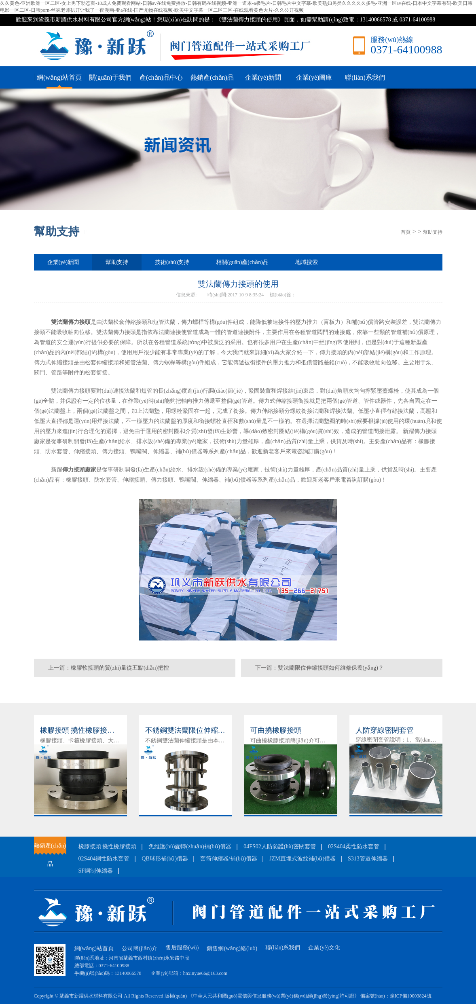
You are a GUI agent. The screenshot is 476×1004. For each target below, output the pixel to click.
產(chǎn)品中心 (161, 77)
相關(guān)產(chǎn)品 (242, 262)
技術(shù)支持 (172, 262)
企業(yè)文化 (324, 948)
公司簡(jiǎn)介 (139, 948)
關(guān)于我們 (110, 77)
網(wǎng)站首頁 (59, 77)
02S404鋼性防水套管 (104, 859)
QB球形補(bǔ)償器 (165, 859)
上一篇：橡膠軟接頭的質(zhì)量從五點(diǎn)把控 (108, 668)
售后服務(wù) (182, 948)
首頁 (405, 232)
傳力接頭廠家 (79, 470)
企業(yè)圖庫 (314, 77)
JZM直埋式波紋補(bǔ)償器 (302, 859)
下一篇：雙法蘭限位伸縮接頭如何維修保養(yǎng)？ (319, 668)
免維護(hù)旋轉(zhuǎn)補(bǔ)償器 (189, 846)
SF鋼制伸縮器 (95, 871)
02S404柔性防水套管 (353, 846)
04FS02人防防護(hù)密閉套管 (279, 846)
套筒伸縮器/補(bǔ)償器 (228, 859)
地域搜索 (306, 262)
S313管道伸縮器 (368, 859)
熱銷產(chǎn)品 (212, 77)
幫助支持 (432, 232)
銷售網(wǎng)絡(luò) (232, 948)
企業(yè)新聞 (263, 77)
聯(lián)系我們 (365, 77)
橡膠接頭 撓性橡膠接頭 (107, 846)
